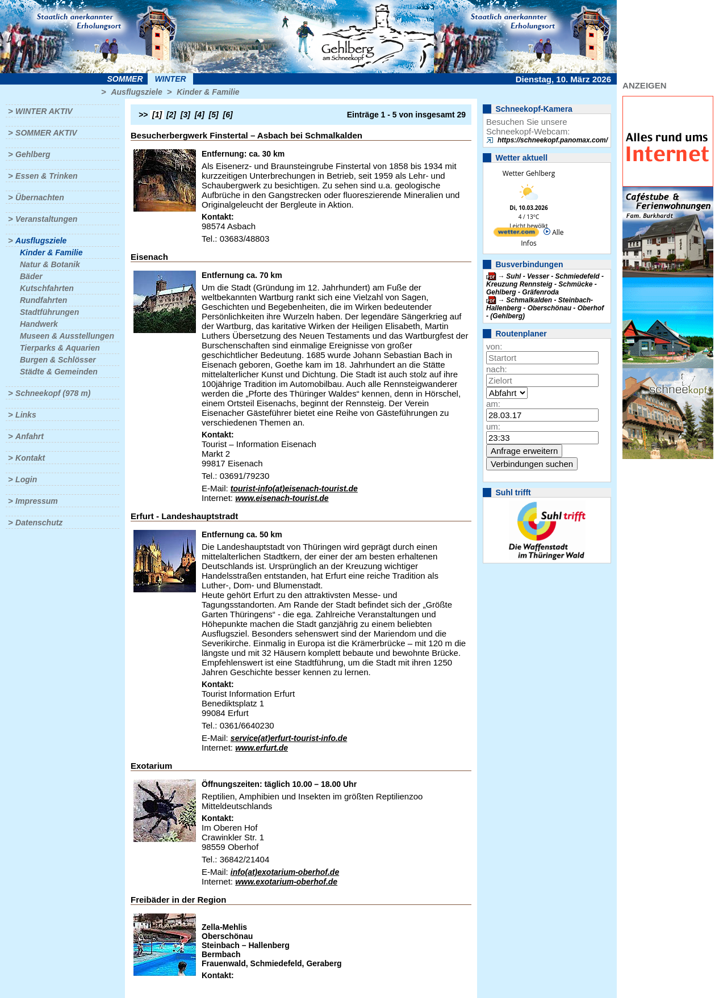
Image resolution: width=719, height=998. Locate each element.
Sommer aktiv (46, 132)
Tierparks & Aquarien (60, 347)
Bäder (31, 276)
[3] (185, 114)
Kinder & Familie (208, 91)
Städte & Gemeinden (59, 371)
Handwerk (39, 324)
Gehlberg (32, 154)
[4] (200, 114)
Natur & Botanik (50, 264)
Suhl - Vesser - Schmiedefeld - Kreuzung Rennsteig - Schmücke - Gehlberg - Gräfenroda (545, 284)
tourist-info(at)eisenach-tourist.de (294, 488)
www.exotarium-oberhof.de (286, 881)
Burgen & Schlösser (58, 359)
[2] (171, 114)
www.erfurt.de (261, 747)
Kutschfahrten (47, 288)
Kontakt (30, 457)
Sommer (125, 78)
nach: (496, 369)
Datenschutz (38, 522)
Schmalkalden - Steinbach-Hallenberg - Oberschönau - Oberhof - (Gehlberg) (545, 308)
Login (26, 479)
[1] (157, 114)
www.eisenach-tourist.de (281, 498)
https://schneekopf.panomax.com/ (553, 140)
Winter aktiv (44, 111)
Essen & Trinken (46, 175)
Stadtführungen (49, 312)
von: (494, 346)
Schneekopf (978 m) (52, 393)
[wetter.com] (516, 234)
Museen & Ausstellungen (67, 335)
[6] (228, 114)
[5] (214, 114)
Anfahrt (29, 436)
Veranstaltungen (46, 219)
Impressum (36, 501)
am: (493, 404)
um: (493, 426)
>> (143, 114)
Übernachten (39, 197)
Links (25, 414)
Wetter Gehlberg (529, 173)
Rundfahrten (43, 300)
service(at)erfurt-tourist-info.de (289, 738)
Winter (170, 78)
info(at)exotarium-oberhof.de (285, 872)
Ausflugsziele (136, 91)
